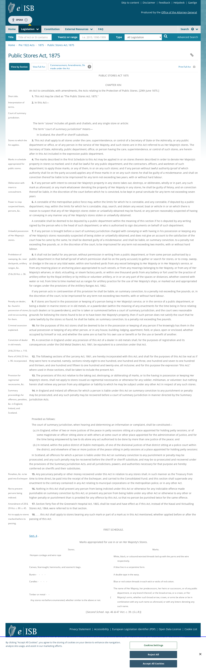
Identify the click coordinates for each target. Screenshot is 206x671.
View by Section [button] (19, 66)
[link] (184, 37)
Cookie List (191, 629)
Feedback (164, 2)
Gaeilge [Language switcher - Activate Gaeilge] (192, 2)
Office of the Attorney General (179, 12)
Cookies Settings (153, 646)
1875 (41, 45)
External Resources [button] (76, 29)
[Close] (200, 656)
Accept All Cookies (153, 665)
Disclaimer (149, 2)
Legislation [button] (27, 29)
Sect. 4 (33, 535)
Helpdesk (179, 2)
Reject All (153, 656)
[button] (192, 29)
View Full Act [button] (39, 66)
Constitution (52, 29)
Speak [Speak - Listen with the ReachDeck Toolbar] (20, 20)
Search (187, 29)
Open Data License (170, 629)
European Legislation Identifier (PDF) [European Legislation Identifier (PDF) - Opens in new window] (133, 629)
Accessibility (101, 629)
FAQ (100, 29)
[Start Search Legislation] (165, 36)
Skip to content (130, 2)
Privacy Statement (80, 629)
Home (12, 29)
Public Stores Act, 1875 (60, 45)
